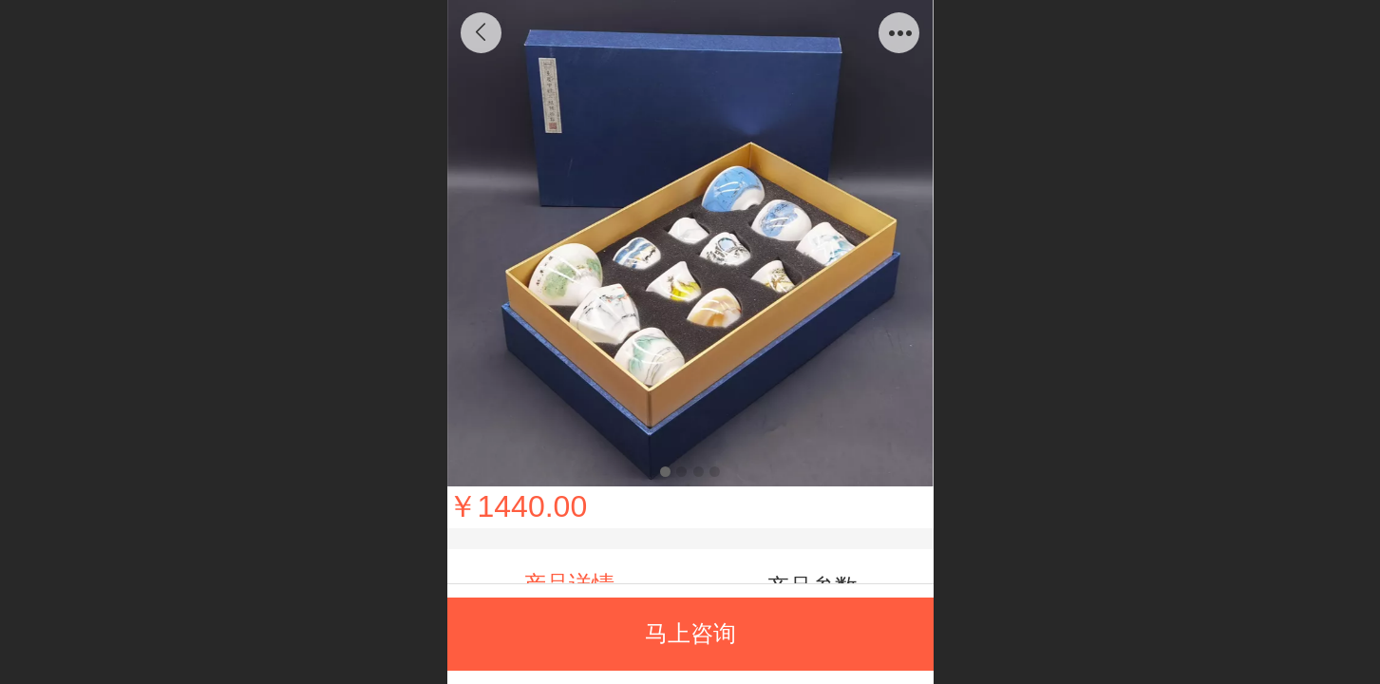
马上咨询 (690, 633)
